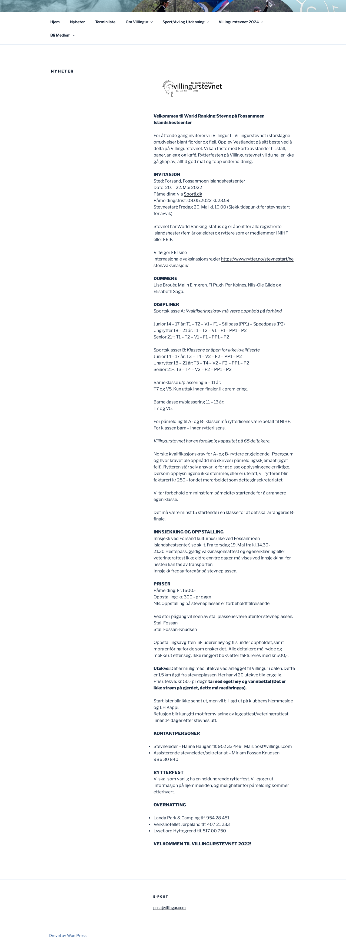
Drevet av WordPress (67, 935)
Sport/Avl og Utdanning (186, 21)
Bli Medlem (63, 35)
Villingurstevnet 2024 (241, 21)
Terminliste (105, 21)
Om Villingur (140, 21)
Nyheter (77, 21)
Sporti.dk (193, 194)
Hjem (55, 21)
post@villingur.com (169, 907)
